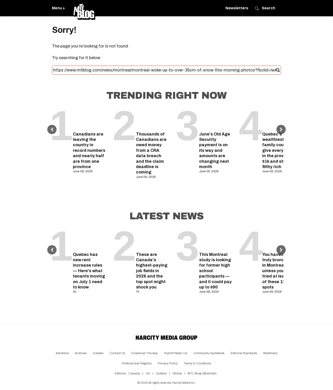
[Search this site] (164, 70)
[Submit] (278, 70)
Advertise (62, 353)
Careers (98, 353)
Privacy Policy (168, 363)
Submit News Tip (175, 353)
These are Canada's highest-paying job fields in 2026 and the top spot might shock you (151, 270)
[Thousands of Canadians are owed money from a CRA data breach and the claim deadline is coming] (152, 118)
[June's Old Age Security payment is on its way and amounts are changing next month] (215, 118)
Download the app (144, 353)
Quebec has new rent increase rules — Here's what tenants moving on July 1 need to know (89, 270)
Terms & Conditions (197, 363)
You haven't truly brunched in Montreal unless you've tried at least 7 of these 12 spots (277, 270)
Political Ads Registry (137, 363)
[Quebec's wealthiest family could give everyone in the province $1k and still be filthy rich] (278, 118)
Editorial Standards (244, 353)
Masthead (270, 353)
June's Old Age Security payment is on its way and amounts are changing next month (214, 150)
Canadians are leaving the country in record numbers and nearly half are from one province (89, 150)
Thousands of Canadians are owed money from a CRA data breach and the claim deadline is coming (151, 153)
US (148, 373)
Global (177, 373)
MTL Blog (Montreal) (202, 373)
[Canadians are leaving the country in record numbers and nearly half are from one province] (89, 118)
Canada (134, 373)
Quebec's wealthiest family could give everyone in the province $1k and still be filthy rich (277, 150)
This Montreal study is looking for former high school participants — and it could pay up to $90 (215, 270)
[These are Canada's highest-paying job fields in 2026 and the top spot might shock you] (152, 239)
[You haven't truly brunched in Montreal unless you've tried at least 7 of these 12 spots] (278, 239)
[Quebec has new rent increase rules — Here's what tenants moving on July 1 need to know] (89, 239)
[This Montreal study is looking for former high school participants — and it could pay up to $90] (215, 239)
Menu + (58, 8)
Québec (161, 373)
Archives (81, 353)
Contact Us (117, 353)
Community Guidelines (209, 353)
